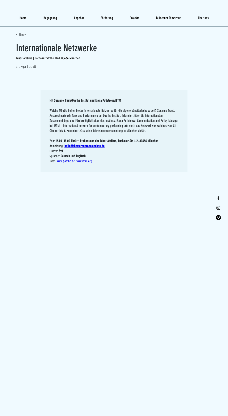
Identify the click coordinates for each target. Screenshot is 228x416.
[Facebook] (218, 198)
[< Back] (31, 34)
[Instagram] (218, 207)
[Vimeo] (218, 217)
